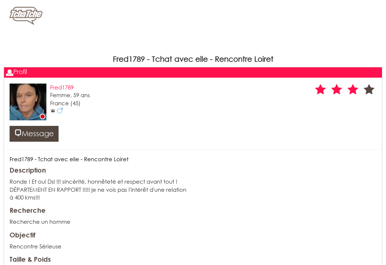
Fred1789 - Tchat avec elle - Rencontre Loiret (69, 159)
